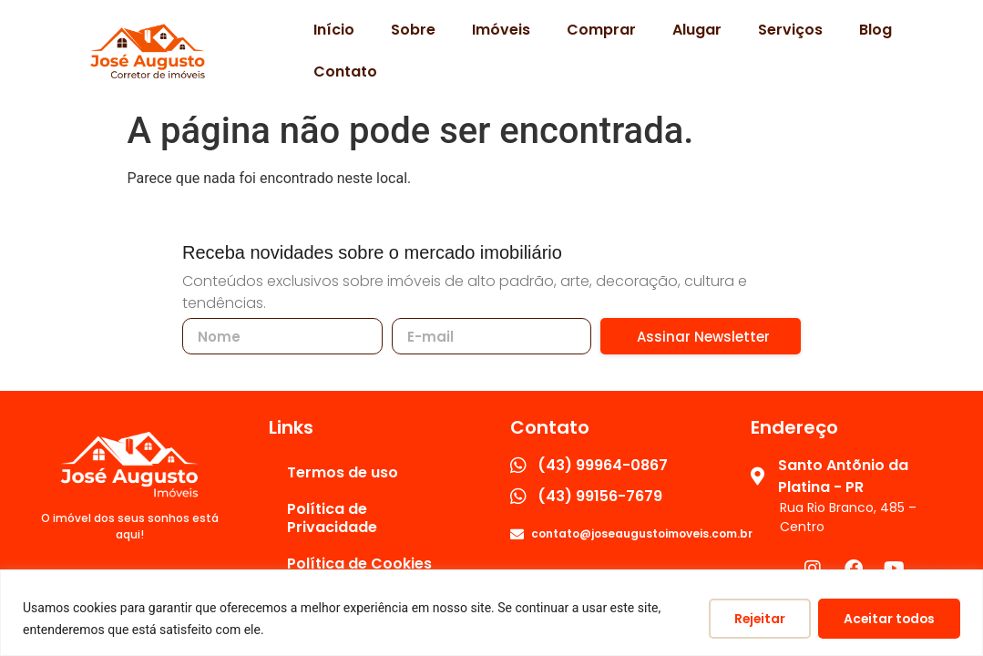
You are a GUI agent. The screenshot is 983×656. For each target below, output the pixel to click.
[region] (491, 612)
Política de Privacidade (332, 518)
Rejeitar (753, 619)
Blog (875, 29)
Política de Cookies (359, 563)
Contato (345, 71)
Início (333, 29)
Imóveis (501, 29)
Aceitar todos (887, 619)
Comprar (601, 29)
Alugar (697, 29)
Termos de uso (342, 472)
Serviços (790, 29)
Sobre (413, 29)
